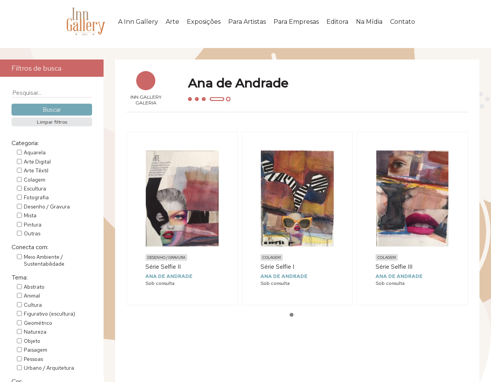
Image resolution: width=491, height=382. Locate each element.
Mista (30, 215)
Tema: (20, 277)
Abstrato (34, 286)
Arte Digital (37, 161)
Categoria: (25, 143)
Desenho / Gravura (47, 206)
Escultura (35, 188)
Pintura (32, 224)
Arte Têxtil (36, 170)
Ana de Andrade (169, 276)
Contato (402, 21)
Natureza (35, 331)
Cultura (33, 304)
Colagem (34, 179)
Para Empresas (296, 21)
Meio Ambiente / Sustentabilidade (44, 260)
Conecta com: (30, 247)
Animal (32, 295)
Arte (172, 21)
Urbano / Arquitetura (49, 367)
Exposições (204, 21)
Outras (32, 233)
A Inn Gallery (138, 21)
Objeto (32, 340)
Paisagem (35, 349)
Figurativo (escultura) (49, 313)
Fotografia (36, 197)
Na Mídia (369, 21)
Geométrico (38, 322)
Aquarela (35, 152)
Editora (337, 21)
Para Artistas (247, 21)
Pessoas (33, 359)
